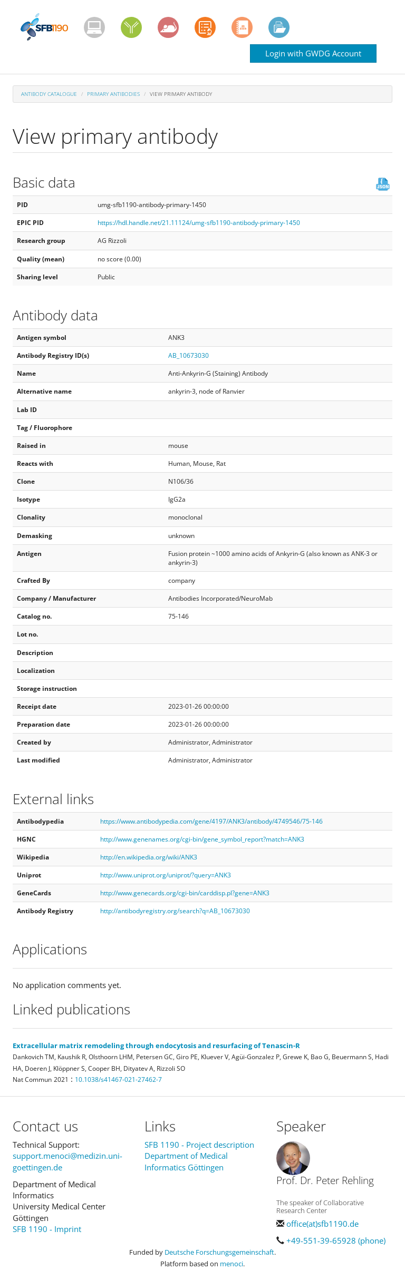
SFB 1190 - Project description (199, 1144)
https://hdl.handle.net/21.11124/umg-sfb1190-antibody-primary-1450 (199, 222)
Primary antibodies (113, 93)
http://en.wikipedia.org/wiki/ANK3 (148, 857)
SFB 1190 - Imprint (47, 1229)
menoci (231, 1263)
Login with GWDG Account (313, 53)
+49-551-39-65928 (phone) (335, 1240)
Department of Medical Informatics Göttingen (186, 1161)
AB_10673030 (188, 355)
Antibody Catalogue (49, 93)
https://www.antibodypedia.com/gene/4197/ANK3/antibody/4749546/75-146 (211, 821)
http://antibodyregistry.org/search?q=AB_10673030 (175, 910)
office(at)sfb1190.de (322, 1223)
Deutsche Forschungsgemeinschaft (219, 1252)
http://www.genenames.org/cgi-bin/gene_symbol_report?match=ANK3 (202, 839)
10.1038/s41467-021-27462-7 (118, 1079)
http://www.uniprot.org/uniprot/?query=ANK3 (165, 875)
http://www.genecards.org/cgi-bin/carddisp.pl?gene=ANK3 (184, 892)
